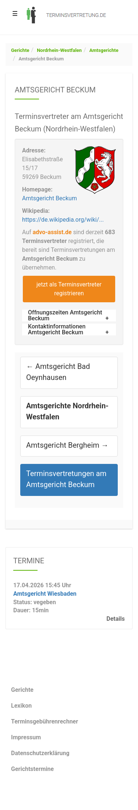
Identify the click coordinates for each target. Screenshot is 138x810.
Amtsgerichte (103, 50)
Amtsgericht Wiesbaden (45, 593)
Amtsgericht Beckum (41, 58)
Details (115, 618)
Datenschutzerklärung (40, 753)
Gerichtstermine (32, 768)
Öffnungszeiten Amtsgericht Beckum (65, 315)
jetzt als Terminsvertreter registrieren (69, 289)
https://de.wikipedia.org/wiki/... (63, 219)
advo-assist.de (52, 232)
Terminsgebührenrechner (44, 721)
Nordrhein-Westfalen (59, 50)
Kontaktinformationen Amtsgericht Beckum (56, 329)
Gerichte (20, 50)
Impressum (26, 737)
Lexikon (21, 705)
